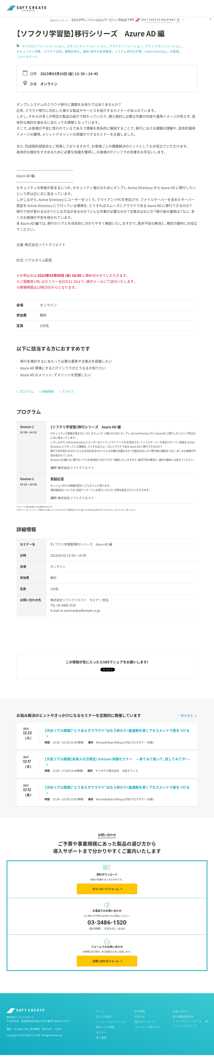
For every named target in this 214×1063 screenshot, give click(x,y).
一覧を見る (185, 723)
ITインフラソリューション (163, 54)
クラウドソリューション (126, 54)
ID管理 (175, 59)
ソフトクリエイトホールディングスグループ (187, 1031)
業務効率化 (73, 59)
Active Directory (156, 59)
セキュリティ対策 (28, 59)
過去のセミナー (46, 20)
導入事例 (101, 1045)
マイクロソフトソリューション (43, 54)
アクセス (68, 399)
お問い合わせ (181, 1019)
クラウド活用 (53, 59)
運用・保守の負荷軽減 (97, 59)
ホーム (10, 20)
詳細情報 (48, 399)
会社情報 (139, 1019)
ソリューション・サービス (111, 1029)
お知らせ (80, 6)
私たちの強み (104, 1024)
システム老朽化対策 (128, 59)
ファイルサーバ (27, 64)
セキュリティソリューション (87, 54)
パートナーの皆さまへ (100, 6)
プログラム (26, 399)
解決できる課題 (105, 1035)
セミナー (26, 20)
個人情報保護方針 (183, 1024)
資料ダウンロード (64, 6)
